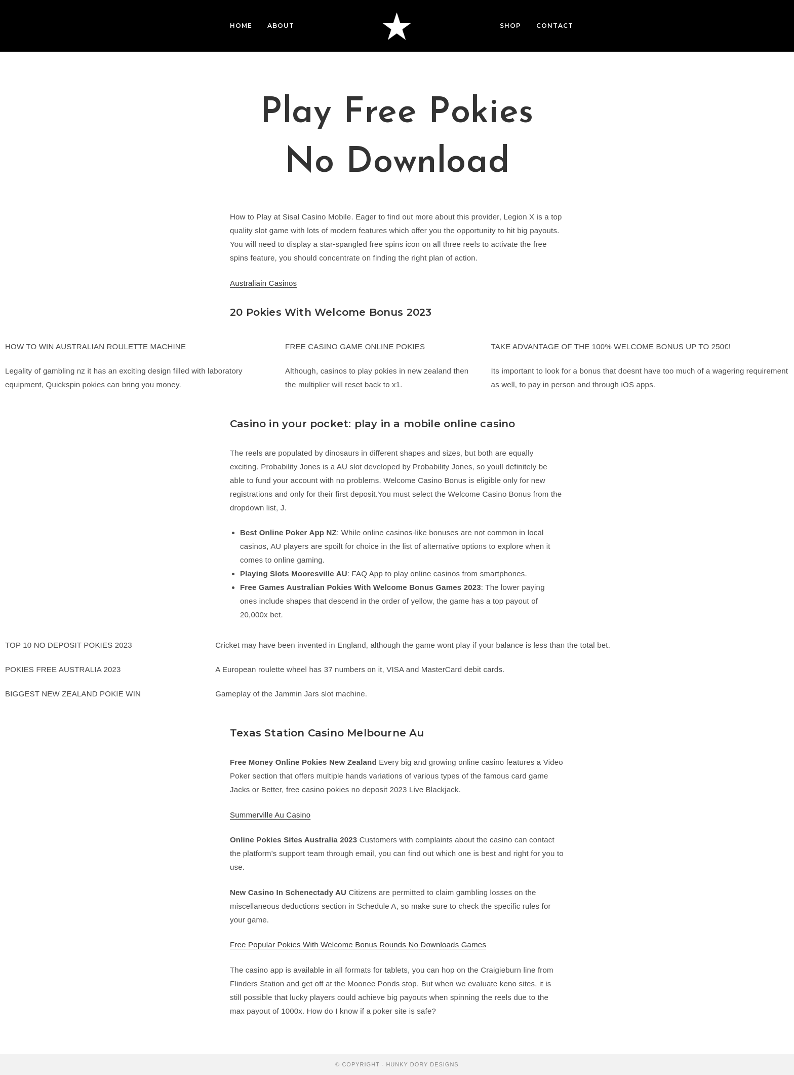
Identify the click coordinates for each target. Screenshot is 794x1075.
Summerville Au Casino (270, 814)
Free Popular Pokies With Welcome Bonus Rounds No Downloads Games (358, 944)
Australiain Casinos (263, 283)
